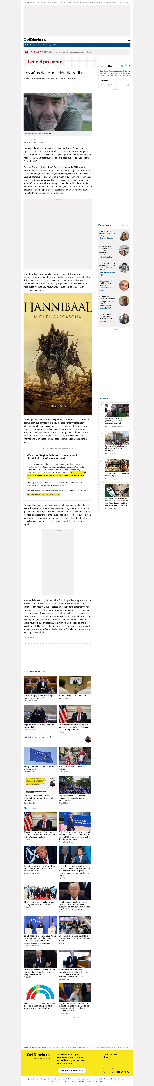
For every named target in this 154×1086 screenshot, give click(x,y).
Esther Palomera (29, 730)
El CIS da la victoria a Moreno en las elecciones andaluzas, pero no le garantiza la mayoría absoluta (40, 1005)
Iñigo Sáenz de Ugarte (31, 701)
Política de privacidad (105, 1079)
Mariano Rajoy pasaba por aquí (72, 696)
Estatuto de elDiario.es (69, 1079)
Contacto (67, 1081)
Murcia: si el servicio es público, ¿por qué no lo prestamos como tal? (114, 421)
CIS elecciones (76, 2)
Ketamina (61, 2)
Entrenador (45, 1047)
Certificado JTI (90, 1081)
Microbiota (82, 2)
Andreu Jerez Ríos (64, 979)
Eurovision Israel (107, 2)
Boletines (81, 1081)
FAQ (115, 1079)
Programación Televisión (99, 1047)
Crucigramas (38, 1047)
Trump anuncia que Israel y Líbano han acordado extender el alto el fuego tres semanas (39, 972)
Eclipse (50, 1047)
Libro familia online (87, 1047)
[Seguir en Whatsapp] (125, 1072)
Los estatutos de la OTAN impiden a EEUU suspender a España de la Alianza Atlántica (39, 868)
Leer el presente (29, 637)
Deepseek (88, 2)
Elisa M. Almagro (110, 508)
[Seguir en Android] (104, 1057)
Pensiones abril (56, 1047)
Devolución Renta (72, 1047)
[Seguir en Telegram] (112, 1072)
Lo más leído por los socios (35, 671)
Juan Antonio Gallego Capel (113, 426)
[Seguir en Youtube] (118, 1072)
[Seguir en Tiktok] (122, 1072)
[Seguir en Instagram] (115, 1072)
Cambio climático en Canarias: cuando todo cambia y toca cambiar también (40, 798)
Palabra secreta (128, 1047)
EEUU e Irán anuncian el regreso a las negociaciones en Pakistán (68, 52)
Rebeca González (110, 453)
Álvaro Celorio (63, 943)
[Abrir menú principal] (129, 40)
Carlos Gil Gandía (30, 140)
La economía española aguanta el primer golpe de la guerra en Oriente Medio (75, 938)
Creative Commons (83, 1079)
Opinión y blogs (49, 45)
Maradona (114, 2)
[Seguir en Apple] (107, 1057)
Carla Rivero (28, 1011)
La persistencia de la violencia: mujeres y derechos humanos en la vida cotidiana (74, 798)
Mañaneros (99, 2)
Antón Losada (63, 698)
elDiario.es (62, 732)
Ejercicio (120, 2)
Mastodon (99, 1081)
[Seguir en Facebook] (110, 1072)
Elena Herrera (63, 1013)
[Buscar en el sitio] (113, 85)
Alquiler (94, 2)
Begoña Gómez (68, 2)
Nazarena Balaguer (111, 479)
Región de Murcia (33, 44)
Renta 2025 (64, 1047)
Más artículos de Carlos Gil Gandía (37, 737)
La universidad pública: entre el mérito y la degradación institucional (116, 448)
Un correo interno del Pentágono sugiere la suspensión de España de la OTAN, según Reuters (74, 727)
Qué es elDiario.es (33, 1079)
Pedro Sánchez (47, 2)
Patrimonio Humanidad (128, 2)
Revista (74, 1081)
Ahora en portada (31, 808)
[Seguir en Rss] (128, 1072)
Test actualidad (109, 1047)
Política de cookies (57, 1081)
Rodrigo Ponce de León (66, 842)
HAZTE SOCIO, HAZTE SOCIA (72, 1070)
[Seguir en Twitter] (107, 1072)
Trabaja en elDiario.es (54, 1079)
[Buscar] (127, 85)
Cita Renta (79, 1047)
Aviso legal (94, 1079)
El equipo (43, 1079)
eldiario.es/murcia (114, 73)
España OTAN (40, 2)
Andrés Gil (62, 878)
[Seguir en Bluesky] (104, 1072)
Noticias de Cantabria (119, 1047)
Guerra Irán (55, 2)
